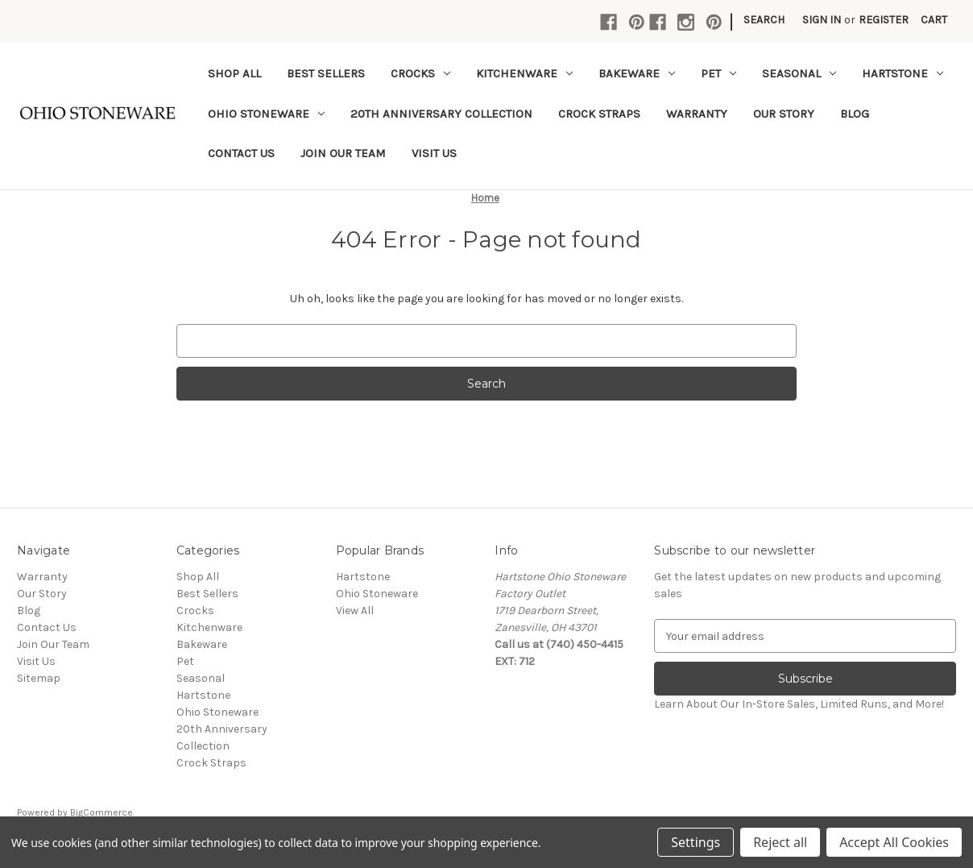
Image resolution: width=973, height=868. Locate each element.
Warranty (696, 113)
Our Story (783, 113)
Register (884, 20)
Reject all (780, 842)
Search (764, 20)
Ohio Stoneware (266, 113)
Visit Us (434, 153)
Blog (854, 113)
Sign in (821, 20)
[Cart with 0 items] (934, 19)
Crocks (420, 73)
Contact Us (241, 153)
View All (355, 610)
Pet (718, 73)
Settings (695, 842)
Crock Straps (599, 113)
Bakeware (636, 73)
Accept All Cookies (894, 842)
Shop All (234, 73)
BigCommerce (101, 812)
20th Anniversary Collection (441, 113)
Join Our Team (343, 153)
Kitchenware (524, 73)
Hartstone (902, 73)
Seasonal (799, 73)
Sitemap (38, 678)
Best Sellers (326, 73)
